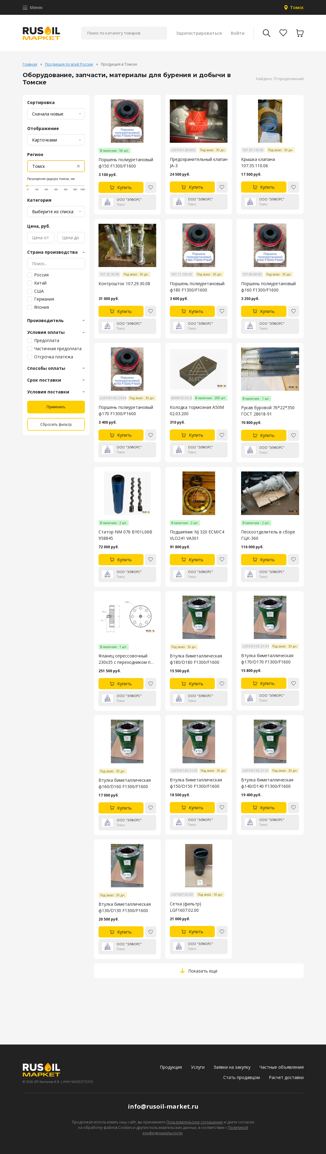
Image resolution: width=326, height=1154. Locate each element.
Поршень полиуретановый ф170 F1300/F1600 (125, 410)
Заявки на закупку (232, 1067)
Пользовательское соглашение (194, 1122)
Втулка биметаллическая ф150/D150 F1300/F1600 (196, 783)
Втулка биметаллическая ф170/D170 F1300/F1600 (267, 659)
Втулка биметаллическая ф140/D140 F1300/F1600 (267, 783)
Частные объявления (282, 1067)
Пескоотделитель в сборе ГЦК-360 (268, 535)
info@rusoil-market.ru (163, 1106)
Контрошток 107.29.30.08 (124, 283)
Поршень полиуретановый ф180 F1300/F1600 (197, 287)
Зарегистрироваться (199, 33)
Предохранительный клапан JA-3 (199, 162)
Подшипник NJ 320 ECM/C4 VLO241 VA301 (197, 535)
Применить (56, 407)
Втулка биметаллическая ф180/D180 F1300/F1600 (196, 659)
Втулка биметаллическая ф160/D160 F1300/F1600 (124, 783)
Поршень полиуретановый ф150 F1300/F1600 (125, 163)
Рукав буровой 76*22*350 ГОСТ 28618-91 (268, 411)
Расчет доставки (286, 1077)
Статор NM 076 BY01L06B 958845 (125, 535)
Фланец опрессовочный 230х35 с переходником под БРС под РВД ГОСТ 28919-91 (127, 659)
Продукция (171, 1067)
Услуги (198, 1067)
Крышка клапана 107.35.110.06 (258, 162)
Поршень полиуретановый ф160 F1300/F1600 (268, 287)
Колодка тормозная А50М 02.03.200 (197, 410)
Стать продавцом (241, 1077)
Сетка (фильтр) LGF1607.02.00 (185, 907)
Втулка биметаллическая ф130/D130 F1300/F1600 (124, 907)
